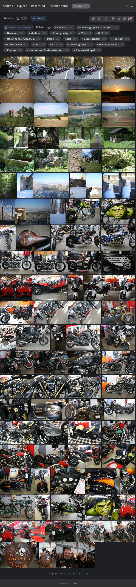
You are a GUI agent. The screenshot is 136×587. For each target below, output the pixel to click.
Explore (22, 6)
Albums (8, 6)
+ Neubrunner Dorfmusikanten (48, 50)
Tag (16, 18)
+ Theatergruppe (79, 44)
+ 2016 (71, 38)
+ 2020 (102, 33)
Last (87, 573)
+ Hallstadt (120, 38)
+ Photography (62, 33)
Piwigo (74, 582)
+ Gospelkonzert (94, 38)
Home (7, 18)
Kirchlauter (38, 18)
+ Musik (52, 38)
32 (74, 573)
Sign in (129, 6)
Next (80, 573)
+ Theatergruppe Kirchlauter (98, 27)
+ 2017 (39, 44)
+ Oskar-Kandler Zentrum (22, 38)
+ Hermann (14, 33)
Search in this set (21, 27)
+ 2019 (85, 33)
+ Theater (64, 27)
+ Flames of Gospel (87, 50)
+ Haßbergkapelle (110, 44)
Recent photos (58, 6)
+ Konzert (13, 50)
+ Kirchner (37, 33)
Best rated (38, 6)
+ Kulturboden (16, 44)
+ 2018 (56, 44)
